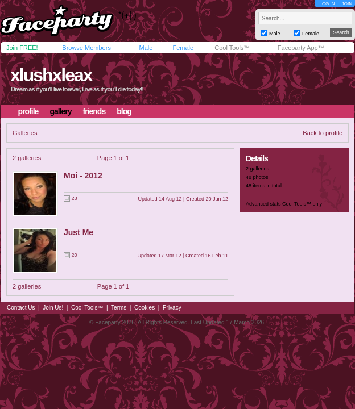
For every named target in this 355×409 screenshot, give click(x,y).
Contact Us (21, 307)
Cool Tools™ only (302, 204)
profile (28, 111)
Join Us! (53, 307)
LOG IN (327, 3)
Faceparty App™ (301, 47)
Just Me (78, 232)
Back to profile (322, 133)
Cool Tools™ (232, 47)
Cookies (144, 307)
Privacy (172, 307)
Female (182, 47)
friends (94, 111)
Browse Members (86, 47)
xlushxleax (51, 75)
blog (124, 111)
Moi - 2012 (83, 175)
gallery (60, 111)
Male (145, 47)
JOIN (347, 3)
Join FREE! (22, 47)
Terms (118, 307)
